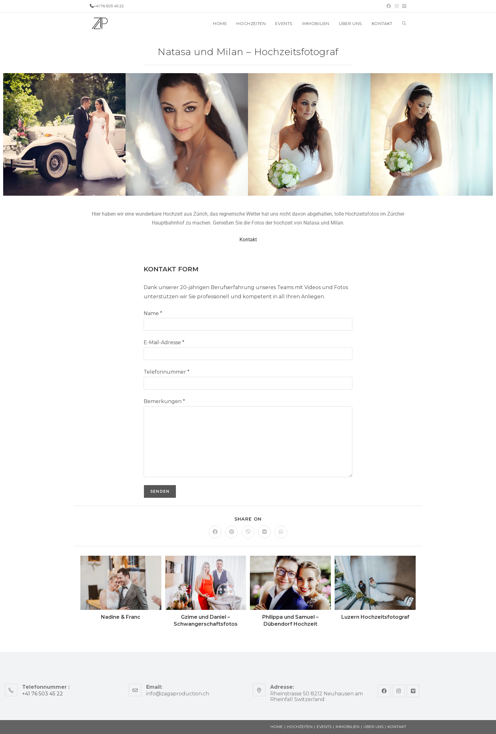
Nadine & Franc (120, 617)
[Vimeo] (413, 691)
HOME (276, 726)
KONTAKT (397, 726)
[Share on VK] (264, 532)
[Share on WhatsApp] (281, 532)
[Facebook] (384, 691)
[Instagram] (398, 691)
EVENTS (324, 726)
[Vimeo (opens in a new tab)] (403, 6)
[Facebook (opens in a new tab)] (389, 6)
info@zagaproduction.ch (177, 694)
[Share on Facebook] (215, 532)
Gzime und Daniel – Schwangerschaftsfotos (206, 620)
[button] (10, 134)
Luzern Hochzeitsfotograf (375, 617)
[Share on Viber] (248, 532)
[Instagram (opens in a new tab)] (396, 6)
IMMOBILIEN (347, 726)
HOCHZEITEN (300, 726)
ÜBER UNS (373, 726)
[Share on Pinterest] (231, 532)
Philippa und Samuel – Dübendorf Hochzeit (290, 620)
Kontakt (248, 240)
